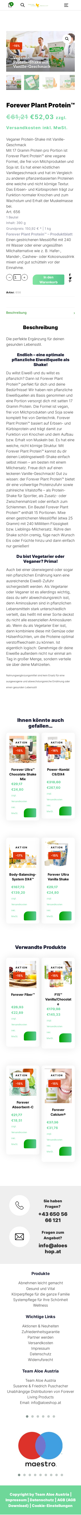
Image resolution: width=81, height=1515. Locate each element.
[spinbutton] (17, 278)
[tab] (40, 313)
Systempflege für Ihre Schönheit (40, 1300)
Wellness (40, 1306)
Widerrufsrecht (40, 1360)
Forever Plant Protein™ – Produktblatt (39, 234)
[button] (23, 5)
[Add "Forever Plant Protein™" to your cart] (48, 280)
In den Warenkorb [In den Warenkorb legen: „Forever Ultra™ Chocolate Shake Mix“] (30, 813)
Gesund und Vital (40, 1289)
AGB (61, 1500)
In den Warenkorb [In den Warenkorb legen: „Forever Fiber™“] (30, 1036)
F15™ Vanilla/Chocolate (58, 999)
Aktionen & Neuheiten (40, 1326)
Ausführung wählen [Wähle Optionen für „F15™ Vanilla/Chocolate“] (65, 1038)
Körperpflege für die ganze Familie (41, 1294)
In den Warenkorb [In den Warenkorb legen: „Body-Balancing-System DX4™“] (30, 916)
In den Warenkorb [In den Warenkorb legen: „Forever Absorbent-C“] (30, 1144)
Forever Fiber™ (23, 995)
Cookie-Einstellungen (52, 1506)
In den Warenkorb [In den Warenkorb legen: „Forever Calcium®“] (65, 1151)
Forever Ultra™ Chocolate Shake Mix (22, 774)
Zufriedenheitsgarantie (41, 1332)
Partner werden (40, 1338)
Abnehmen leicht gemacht (40, 1283)
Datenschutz (40, 1354)
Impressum (40, 1349)
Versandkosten (40, 1343)
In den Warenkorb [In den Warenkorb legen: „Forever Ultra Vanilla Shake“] (65, 916)
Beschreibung (16, 313)
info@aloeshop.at (53, 1249)
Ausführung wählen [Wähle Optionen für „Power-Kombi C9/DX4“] (65, 811)
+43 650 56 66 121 (52, 1217)
